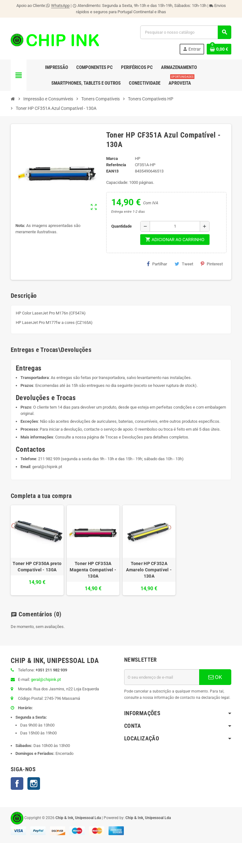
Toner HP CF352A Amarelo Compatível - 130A (149, 570)
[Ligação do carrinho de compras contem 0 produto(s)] (219, 49)
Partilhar (157, 263)
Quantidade (121, 226)
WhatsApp (60, 5)
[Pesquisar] (185, 32)
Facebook (17, 783)
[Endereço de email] (161, 677)
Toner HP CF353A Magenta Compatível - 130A (93, 570)
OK (215, 677)
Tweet (184, 263)
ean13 (112, 171)
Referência (116, 164)
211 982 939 (49, 458)
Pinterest (212, 263)
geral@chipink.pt (47, 466)
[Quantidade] (175, 226)
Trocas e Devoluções (124, 437)
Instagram (33, 783)
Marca (112, 158)
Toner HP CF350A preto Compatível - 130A (37, 566)
